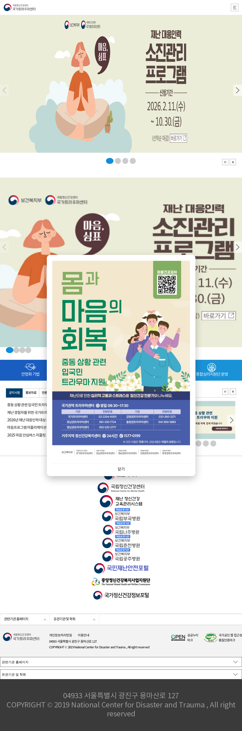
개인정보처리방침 (60, 635)
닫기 (121, 469)
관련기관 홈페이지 (16, 619)
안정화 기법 (30, 374)
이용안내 (83, 635)
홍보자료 (31, 393)
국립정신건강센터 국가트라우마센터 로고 (121, 7)
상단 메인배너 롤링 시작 (225, 162)
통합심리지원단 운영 (212, 374)
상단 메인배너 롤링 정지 (233, 162)
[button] (237, 90)
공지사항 (14, 393)
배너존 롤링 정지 (233, 392)
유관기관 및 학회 (64, 619)
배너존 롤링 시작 (225, 392)
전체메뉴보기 (234, 7)
